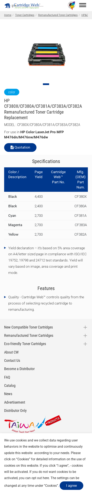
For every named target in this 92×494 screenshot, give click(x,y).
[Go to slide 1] (46, 84)
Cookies (23, 459)
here (46, 478)
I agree (71, 485)
